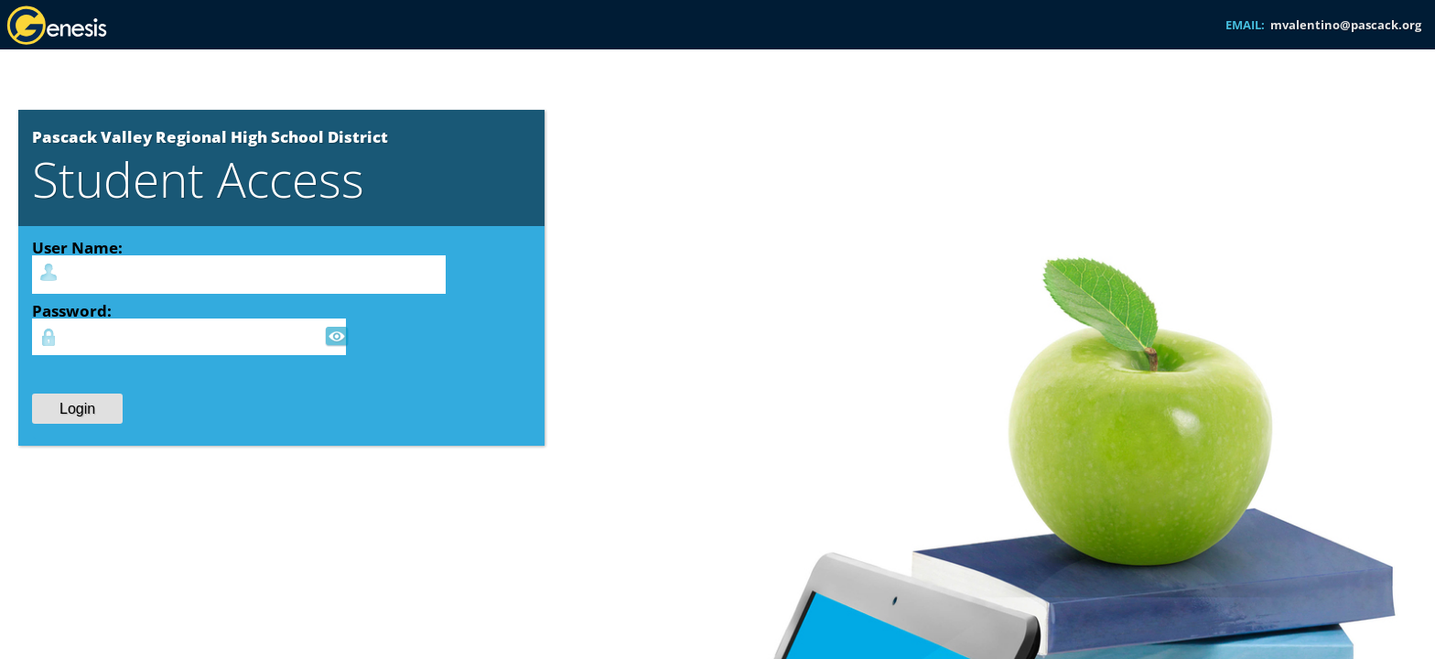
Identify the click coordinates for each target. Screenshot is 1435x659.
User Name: (77, 247)
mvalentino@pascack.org (1345, 24)
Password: (72, 310)
